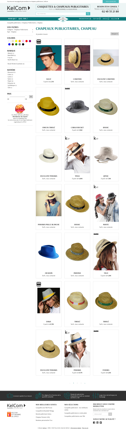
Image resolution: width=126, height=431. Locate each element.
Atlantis (11, 53)
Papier (10, 81)
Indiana (77, 273)
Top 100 (97, 19)
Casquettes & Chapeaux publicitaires (63, 6)
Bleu (9, 44)
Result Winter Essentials (16, 64)
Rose (23, 41)
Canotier (77, 79)
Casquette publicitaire (14, 23)
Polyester (11, 83)
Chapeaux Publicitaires (29, 23)
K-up (10, 57)
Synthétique (12, 85)
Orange (19, 41)
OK (31, 96)
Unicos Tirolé (48, 128)
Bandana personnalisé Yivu (44, 420)
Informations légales (75, 428)
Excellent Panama (48, 176)
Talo (106, 273)
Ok (110, 414)
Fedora (106, 370)
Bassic (106, 128)
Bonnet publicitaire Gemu (43, 414)
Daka (48, 322)
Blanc (9, 41)
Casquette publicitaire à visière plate (75, 413)
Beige (13, 41)
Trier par (115, 34)
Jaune (16, 41)
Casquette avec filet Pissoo (44, 408)
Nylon (10, 79)
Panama (77, 370)
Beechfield (12, 55)
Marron (13, 44)
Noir (23, 44)
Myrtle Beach (12, 60)
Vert (16, 44)
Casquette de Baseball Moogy (45, 411)
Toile (10, 87)
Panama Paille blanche (48, 225)
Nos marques (63, 19)
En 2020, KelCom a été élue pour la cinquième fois (20, 116)
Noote (106, 225)
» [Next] (84, 383)
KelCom (115, 19)
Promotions (85, 19)
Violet (30, 41)
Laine (10, 77)
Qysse (105, 176)
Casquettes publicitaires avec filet (74, 416)
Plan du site (85, 428)
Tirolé (77, 322)
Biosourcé (11, 72)
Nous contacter (111, 1)
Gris (19, 44)
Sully (48, 79)
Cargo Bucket (77, 128)
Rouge (26, 41)
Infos (106, 19)
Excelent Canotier (106, 79)
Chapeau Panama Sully (43, 417)
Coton (10, 74)
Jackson (48, 273)
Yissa (77, 176)
